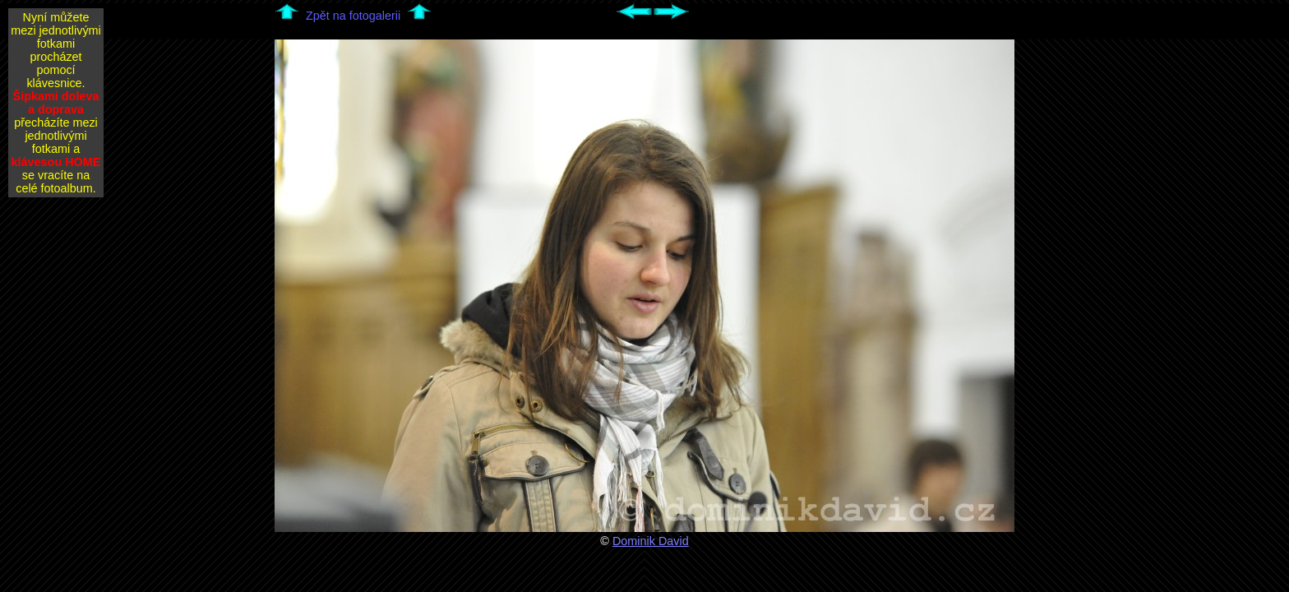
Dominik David (650, 541)
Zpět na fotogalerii (353, 15)
